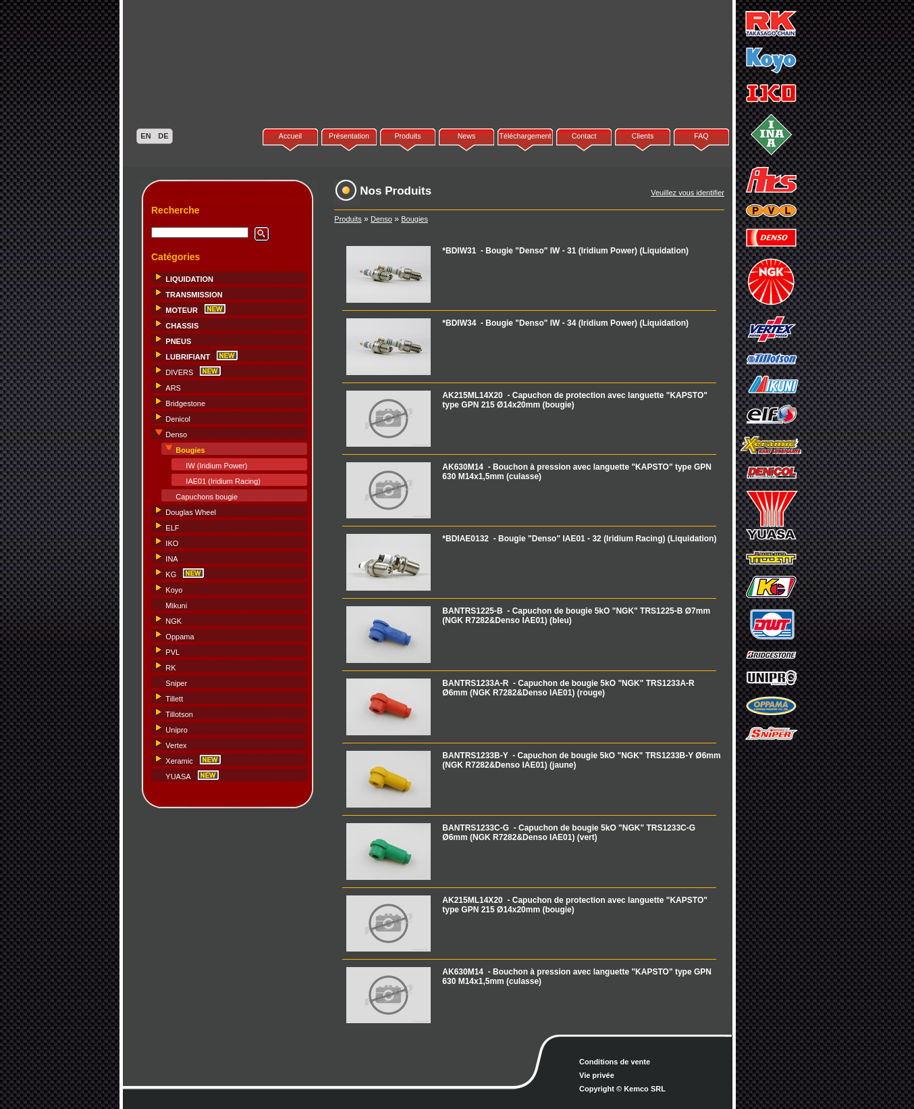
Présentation (349, 136)
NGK (173, 621)
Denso (176, 434)
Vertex (175, 745)
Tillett (174, 699)
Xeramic (178, 761)
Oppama (179, 637)
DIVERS (179, 372)
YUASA (177, 776)
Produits (407, 136)
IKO (171, 543)
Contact (584, 136)
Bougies (414, 219)
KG (170, 574)
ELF (172, 528)
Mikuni (176, 605)
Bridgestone (185, 403)
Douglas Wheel (190, 512)
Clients (643, 136)
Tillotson (179, 714)
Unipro (176, 730)
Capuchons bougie (207, 497)
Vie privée (596, 1075)
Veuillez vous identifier (687, 193)
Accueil (290, 136)
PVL (172, 652)
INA (171, 559)
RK (170, 668)
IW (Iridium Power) (216, 466)
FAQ (701, 136)
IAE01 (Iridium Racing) (223, 481)
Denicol (177, 419)
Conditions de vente (614, 1062)
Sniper (176, 683)
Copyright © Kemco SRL (622, 1089)
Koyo (173, 590)
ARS (173, 388)
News (467, 136)
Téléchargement (525, 136)
